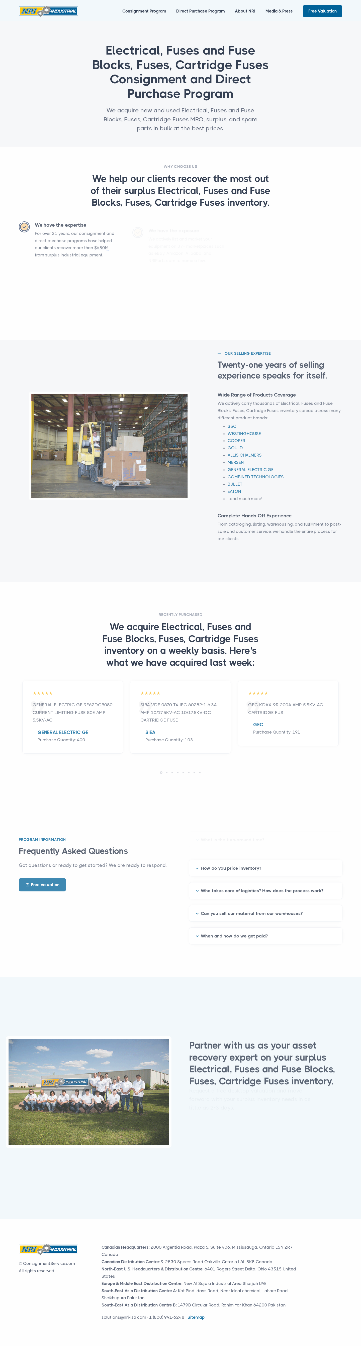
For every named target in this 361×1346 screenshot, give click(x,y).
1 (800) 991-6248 (167, 1317)
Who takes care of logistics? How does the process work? (262, 885)
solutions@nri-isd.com (124, 1317)
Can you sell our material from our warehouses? (252, 907)
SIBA (150, 732)
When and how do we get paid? (234, 930)
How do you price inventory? (231, 862)
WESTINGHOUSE (244, 439)
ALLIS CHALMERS (245, 460)
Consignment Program (144, 11)
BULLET (235, 489)
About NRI (245, 11)
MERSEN (236, 467)
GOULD (235, 453)
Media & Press (279, 11)
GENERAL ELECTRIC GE (251, 475)
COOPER (236, 446)
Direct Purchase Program (200, 11)
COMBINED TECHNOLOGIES (256, 482)
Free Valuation (322, 11)
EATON (234, 496)
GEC (258, 725)
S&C (232, 431)
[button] (161, 772)
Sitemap (196, 1317)
